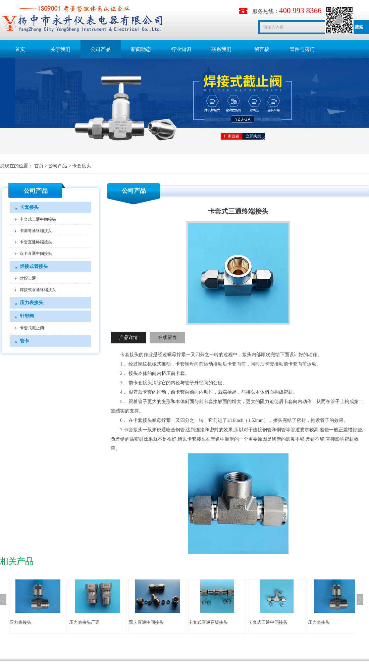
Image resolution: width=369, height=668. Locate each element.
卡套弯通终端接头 (36, 230)
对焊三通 (28, 278)
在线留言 (167, 337)
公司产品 (101, 49)
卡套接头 (81, 165)
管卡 (24, 340)
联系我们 (221, 49)
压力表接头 (31, 302)
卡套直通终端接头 (36, 242)
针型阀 (27, 316)
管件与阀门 (302, 49)
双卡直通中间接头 (36, 253)
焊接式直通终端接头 (38, 289)
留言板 (261, 49)
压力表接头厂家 (84, 622)
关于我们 (60, 49)
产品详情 (128, 337)
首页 (20, 49)
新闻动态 (141, 49)
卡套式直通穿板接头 (208, 622)
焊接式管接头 (34, 266)
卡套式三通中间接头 (38, 219)
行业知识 (181, 49)
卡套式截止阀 (32, 328)
